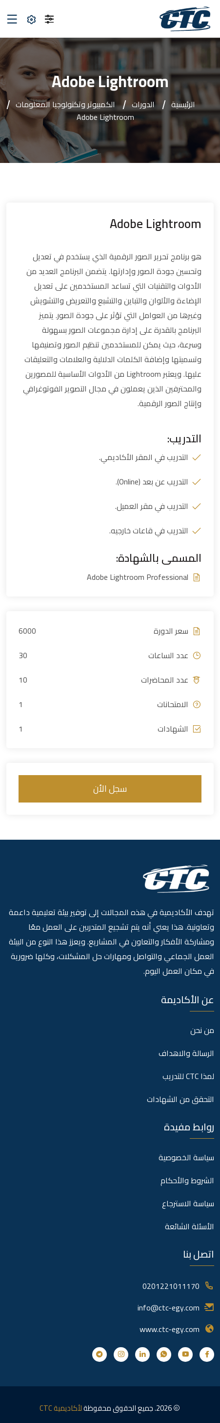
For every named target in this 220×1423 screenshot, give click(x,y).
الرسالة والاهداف (186, 1053)
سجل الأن (110, 788)
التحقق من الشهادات (180, 1099)
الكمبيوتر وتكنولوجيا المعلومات (65, 104)
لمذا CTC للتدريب (188, 1076)
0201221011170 (171, 1286)
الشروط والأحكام (187, 1180)
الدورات (143, 104)
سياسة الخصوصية (186, 1157)
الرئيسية (183, 104)
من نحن (202, 1030)
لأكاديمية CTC (61, 1408)
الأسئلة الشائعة (189, 1226)
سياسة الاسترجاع (188, 1203)
